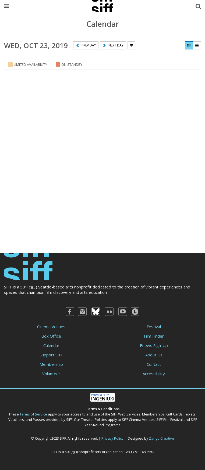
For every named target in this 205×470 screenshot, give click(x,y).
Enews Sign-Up (154, 345)
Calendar (51, 345)
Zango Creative (161, 438)
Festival (154, 326)
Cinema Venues (51, 326)
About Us (153, 354)
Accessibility (154, 373)
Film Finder (154, 336)
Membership (51, 364)
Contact (154, 364)
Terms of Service (33, 414)
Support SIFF (51, 354)
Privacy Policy (112, 438)
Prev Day (86, 45)
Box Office (51, 336)
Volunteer (51, 373)
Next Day (113, 45)
